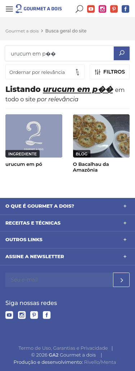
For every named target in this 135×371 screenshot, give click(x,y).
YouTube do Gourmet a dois (91, 9)
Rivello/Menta (100, 362)
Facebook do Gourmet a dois (126, 9)
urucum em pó (23, 164)
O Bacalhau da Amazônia (91, 167)
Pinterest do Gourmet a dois (114, 9)
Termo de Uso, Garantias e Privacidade (63, 348)
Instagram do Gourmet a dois (103, 9)
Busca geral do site (66, 31)
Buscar (80, 9)
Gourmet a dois (22, 31)
